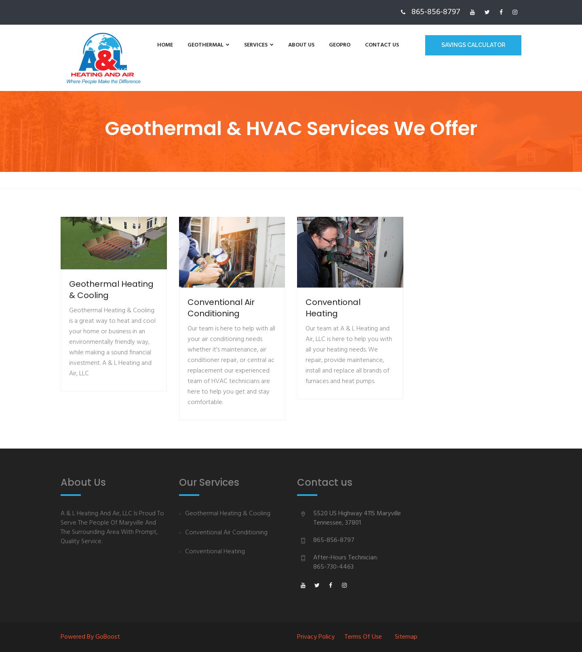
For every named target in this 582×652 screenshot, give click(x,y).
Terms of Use (363, 637)
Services (259, 45)
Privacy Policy (316, 637)
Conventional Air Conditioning (226, 533)
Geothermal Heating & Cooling (227, 514)
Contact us (382, 45)
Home (165, 45)
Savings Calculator (473, 45)
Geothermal (209, 45)
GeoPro (339, 45)
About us (301, 45)
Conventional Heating (215, 552)
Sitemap (406, 637)
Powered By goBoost (90, 637)
